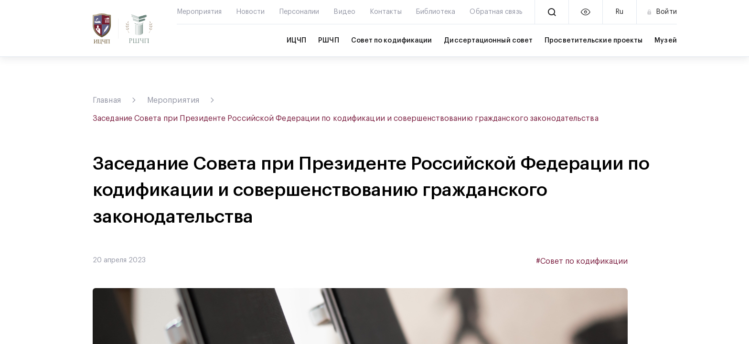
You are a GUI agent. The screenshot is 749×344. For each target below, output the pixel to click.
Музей (665, 40)
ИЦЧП (296, 40)
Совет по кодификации (391, 40)
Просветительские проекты (593, 40)
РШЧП (328, 40)
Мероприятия (173, 100)
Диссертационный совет (488, 40)
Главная (107, 100)
